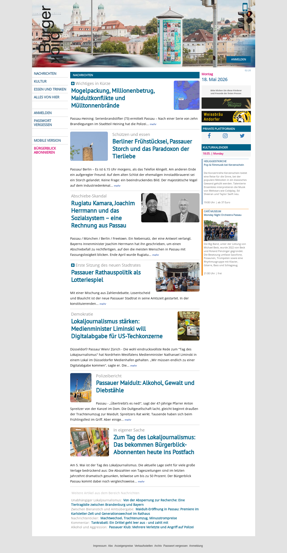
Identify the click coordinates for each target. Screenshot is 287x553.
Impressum (100, 545)
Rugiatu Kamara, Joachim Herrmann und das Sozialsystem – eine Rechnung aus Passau (103, 214)
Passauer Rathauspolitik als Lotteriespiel (106, 275)
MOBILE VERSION (47, 140)
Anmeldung (196, 545)
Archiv (158, 545)
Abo (110, 545)
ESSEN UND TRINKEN (50, 89)
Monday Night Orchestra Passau (222, 215)
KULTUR (40, 81)
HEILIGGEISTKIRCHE (215, 161)
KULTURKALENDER (215, 147)
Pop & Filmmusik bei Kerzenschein (224, 164)
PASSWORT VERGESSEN (43, 122)
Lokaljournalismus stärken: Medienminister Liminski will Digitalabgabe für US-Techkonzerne (117, 328)
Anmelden (238, 59)
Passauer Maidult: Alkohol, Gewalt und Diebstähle (145, 386)
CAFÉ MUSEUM (212, 211)
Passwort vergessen (175, 545)
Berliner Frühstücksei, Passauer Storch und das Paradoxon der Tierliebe (152, 148)
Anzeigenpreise (123, 545)
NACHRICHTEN (45, 73)
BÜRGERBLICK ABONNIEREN (45, 150)
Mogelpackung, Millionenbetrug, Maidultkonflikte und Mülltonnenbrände (112, 98)
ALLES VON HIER (46, 97)
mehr (153, 124)
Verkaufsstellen (144, 545)
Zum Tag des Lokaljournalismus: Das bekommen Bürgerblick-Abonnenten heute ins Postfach (154, 444)
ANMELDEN (43, 113)
